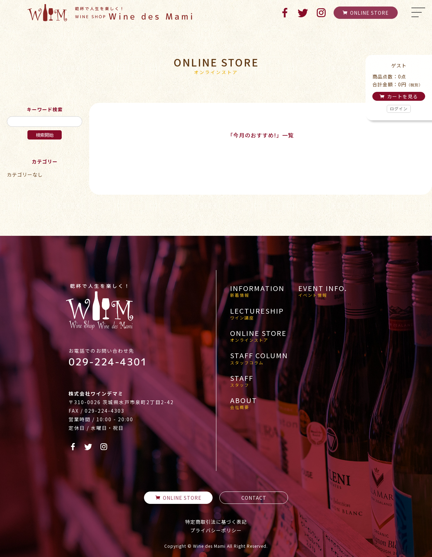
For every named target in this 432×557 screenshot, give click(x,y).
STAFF (241, 381)
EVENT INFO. (322, 291)
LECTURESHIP (257, 313)
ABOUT (243, 403)
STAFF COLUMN (259, 358)
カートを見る (399, 96)
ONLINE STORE (366, 12)
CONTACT (253, 497)
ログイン (399, 108)
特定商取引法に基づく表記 (216, 521)
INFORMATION (257, 291)
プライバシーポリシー (216, 530)
